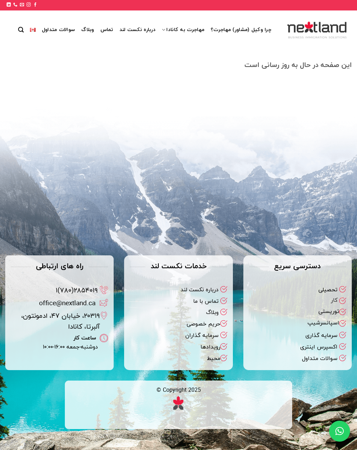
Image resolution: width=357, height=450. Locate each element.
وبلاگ (87, 29)
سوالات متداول (58, 29)
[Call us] (15, 4)
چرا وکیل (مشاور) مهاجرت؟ (241, 29)
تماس (106, 29)
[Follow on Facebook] (35, 4)
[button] (21, 30)
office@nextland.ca (67, 303)
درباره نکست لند (137, 29)
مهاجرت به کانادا (183, 29)
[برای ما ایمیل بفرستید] (22, 4)
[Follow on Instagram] (28, 4)
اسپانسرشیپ (323, 323)
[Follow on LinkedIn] (9, 4)
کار (334, 300)
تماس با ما (206, 301)
